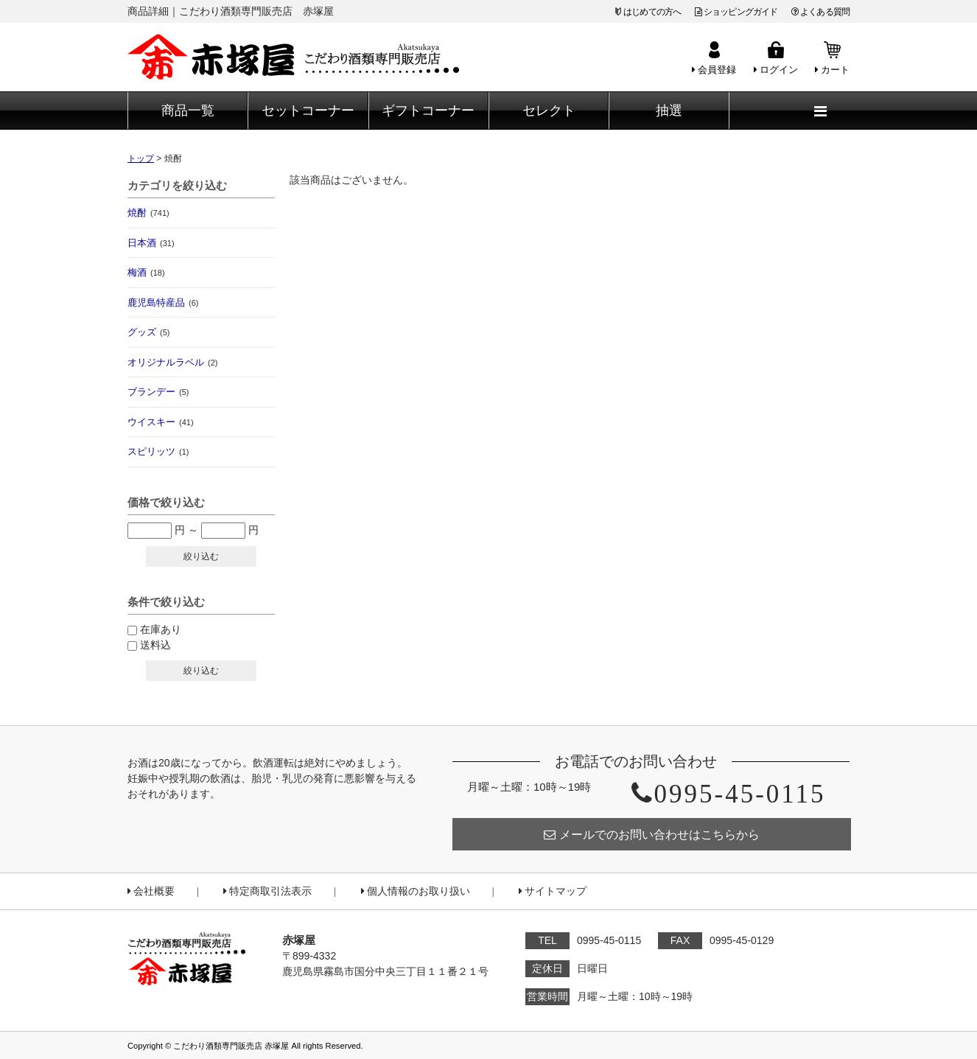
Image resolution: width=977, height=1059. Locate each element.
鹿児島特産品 (162, 302)
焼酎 (148, 212)
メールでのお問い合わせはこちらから (652, 834)
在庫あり (160, 629)
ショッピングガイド (736, 12)
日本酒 (151, 242)
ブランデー (158, 391)
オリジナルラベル (172, 362)
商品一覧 (187, 110)
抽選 (669, 110)
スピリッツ (158, 451)
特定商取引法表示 (267, 891)
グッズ (148, 332)
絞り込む (201, 556)
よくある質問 (820, 12)
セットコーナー (308, 110)
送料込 (155, 645)
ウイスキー (160, 421)
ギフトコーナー (428, 110)
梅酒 (146, 272)
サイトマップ (552, 891)
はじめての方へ (652, 12)
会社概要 (151, 891)
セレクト (548, 110)
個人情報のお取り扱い (415, 891)
